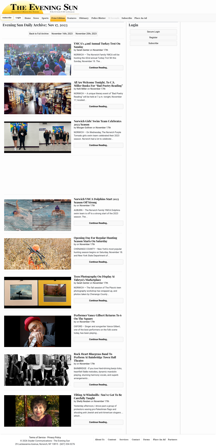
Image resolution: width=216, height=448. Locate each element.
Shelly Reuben (83, 401)
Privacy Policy (54, 437)
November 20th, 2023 (86, 33)
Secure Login (153, 31)
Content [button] (112, 439)
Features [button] (71, 18)
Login (18, 18)
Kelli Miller (82, 89)
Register (153, 37)
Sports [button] (45, 18)
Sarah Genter (83, 50)
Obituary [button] (84, 18)
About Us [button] (100, 439)
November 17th (100, 50)
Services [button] (124, 439)
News (36, 18)
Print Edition (58, 18)
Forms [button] (146, 439)
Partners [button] (173, 439)
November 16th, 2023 (62, 33)
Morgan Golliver (84, 127)
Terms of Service (37, 437)
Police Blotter (98, 18)
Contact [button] (136, 439)
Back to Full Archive (38, 33)
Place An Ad (140, 18)
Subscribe (6, 18)
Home (28, 18)
